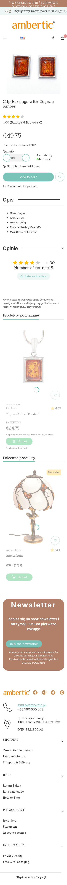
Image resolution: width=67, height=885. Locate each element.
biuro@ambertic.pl (32, 705)
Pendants (11, 408)
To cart (19, 442)
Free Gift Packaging (16, 861)
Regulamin (48, 652)
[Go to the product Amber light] (33, 507)
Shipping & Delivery (16, 762)
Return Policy (12, 785)
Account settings (14, 832)
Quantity (9, 151)
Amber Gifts (13, 550)
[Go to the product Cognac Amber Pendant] (33, 362)
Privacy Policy (13, 855)
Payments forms (14, 756)
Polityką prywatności (33, 662)
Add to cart (28, 177)
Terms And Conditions (18, 750)
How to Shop (12, 797)
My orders (9, 820)
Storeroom (10, 826)
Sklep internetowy (31, 877)
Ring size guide (13, 791)
